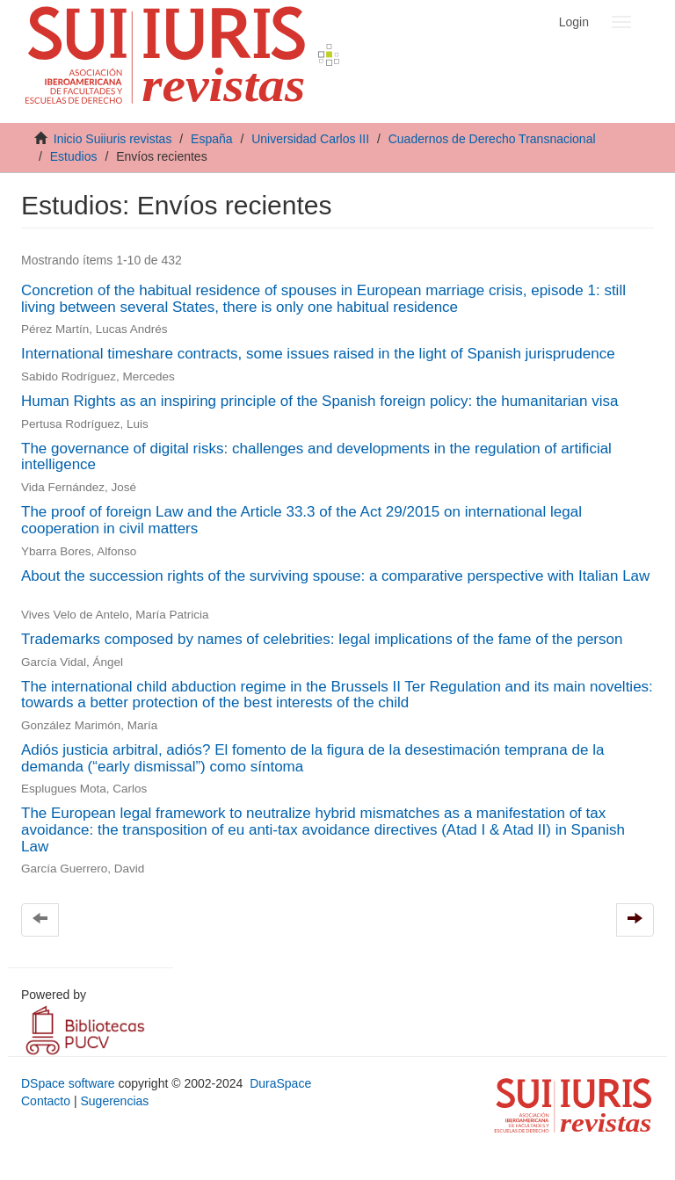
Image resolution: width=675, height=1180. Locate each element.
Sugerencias (114, 1101)
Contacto (45, 1101)
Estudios (74, 156)
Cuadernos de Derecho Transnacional (492, 139)
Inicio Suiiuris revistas (113, 139)
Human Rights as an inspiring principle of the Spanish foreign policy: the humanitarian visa (319, 401)
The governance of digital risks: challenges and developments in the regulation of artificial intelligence (316, 457)
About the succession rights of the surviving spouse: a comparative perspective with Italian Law (335, 576)
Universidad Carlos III (310, 139)
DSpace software (68, 1083)
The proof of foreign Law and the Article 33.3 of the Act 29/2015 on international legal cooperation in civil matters (301, 520)
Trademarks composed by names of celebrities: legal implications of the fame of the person (321, 639)
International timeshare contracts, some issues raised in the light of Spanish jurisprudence (318, 353)
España (211, 139)
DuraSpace (280, 1083)
